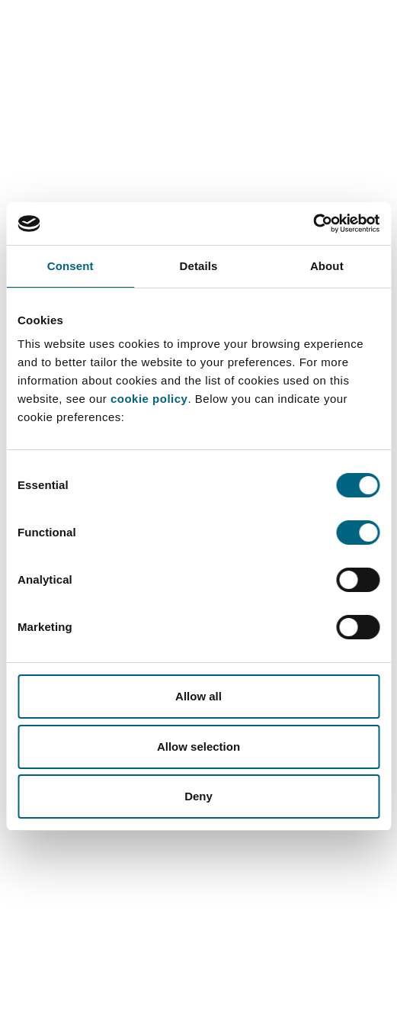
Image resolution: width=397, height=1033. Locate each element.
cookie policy (149, 398)
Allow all (198, 696)
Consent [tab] (70, 265)
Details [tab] (199, 265)
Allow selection (198, 746)
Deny (198, 796)
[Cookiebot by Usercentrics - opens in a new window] (312, 223)
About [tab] (327, 265)
